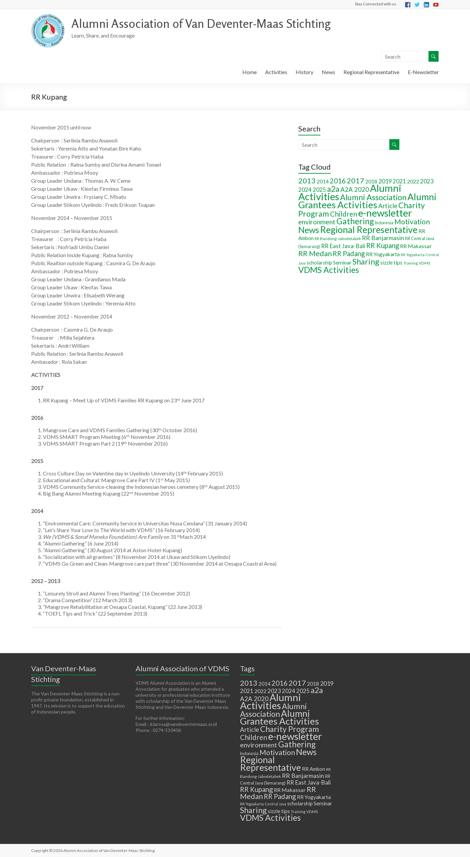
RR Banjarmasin (383, 237)
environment (316, 222)
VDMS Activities (328, 270)
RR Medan (315, 253)
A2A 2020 (354, 189)
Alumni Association (373, 197)
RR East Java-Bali (343, 245)
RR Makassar (416, 246)
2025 (319, 189)
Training (410, 263)
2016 (338, 181)
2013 (307, 180)
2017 (355, 180)
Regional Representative (371, 72)
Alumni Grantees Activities (367, 200)
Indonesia (384, 222)
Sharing (365, 261)
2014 (323, 181)
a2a (333, 188)
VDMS (424, 263)
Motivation (412, 221)
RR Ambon (313, 769)
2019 (385, 181)
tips (398, 262)
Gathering (355, 221)
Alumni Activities (270, 701)
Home (249, 72)
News (328, 72)
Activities (276, 72)
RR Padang (349, 253)
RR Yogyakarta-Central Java (263, 804)
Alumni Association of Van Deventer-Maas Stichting (201, 23)
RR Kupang (382, 245)
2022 (413, 181)
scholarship (319, 263)
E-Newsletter (423, 72)
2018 (371, 181)
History (304, 72)
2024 (305, 189)
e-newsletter (385, 213)
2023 (427, 181)
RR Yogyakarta (383, 254)
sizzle (386, 263)
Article (387, 206)
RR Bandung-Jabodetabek (338, 238)
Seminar (342, 263)
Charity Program (289, 729)
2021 (399, 181)
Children (343, 214)
